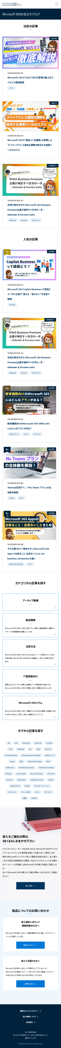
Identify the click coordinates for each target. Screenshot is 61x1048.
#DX (30, 749)
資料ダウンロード (29, 945)
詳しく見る (29, 886)
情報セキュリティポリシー (29, 1011)
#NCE (48, 761)
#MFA (21, 761)
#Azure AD (38, 743)
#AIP (16, 743)
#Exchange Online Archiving (31, 755)
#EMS (38, 749)
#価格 (25, 798)
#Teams (11, 498)
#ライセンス (37, 434)
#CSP (10, 749)
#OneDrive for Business (26, 767)
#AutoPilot (26, 743)
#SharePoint (21, 780)
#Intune (12, 761)
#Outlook (8, 774)
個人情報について (29, 1016)
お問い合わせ (29, 984)
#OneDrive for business (46, 767)
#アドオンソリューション (41, 786)
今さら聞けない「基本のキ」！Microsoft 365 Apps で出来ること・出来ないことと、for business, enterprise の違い (28, 553)
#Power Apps (21, 774)
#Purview (24, 220)
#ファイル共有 (25, 792)
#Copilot (12, 305)
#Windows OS (15, 786)
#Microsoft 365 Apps (16, 564)
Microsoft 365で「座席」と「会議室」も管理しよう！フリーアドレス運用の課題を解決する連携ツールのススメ (29, 144)
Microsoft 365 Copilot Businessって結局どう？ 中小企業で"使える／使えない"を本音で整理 (29, 294)
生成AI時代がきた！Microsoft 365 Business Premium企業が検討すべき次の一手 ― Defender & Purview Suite (29, 209)
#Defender (12, 220)
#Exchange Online (11, 755)
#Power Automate (36, 774)
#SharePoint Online (37, 780)
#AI (9, 743)
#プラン (11, 88)
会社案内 (29, 1022)
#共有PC (34, 798)
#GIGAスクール (14, 434)
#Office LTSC (10, 767)
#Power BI (50, 774)
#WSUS (27, 786)
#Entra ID (48, 749)
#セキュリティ (36, 220)
